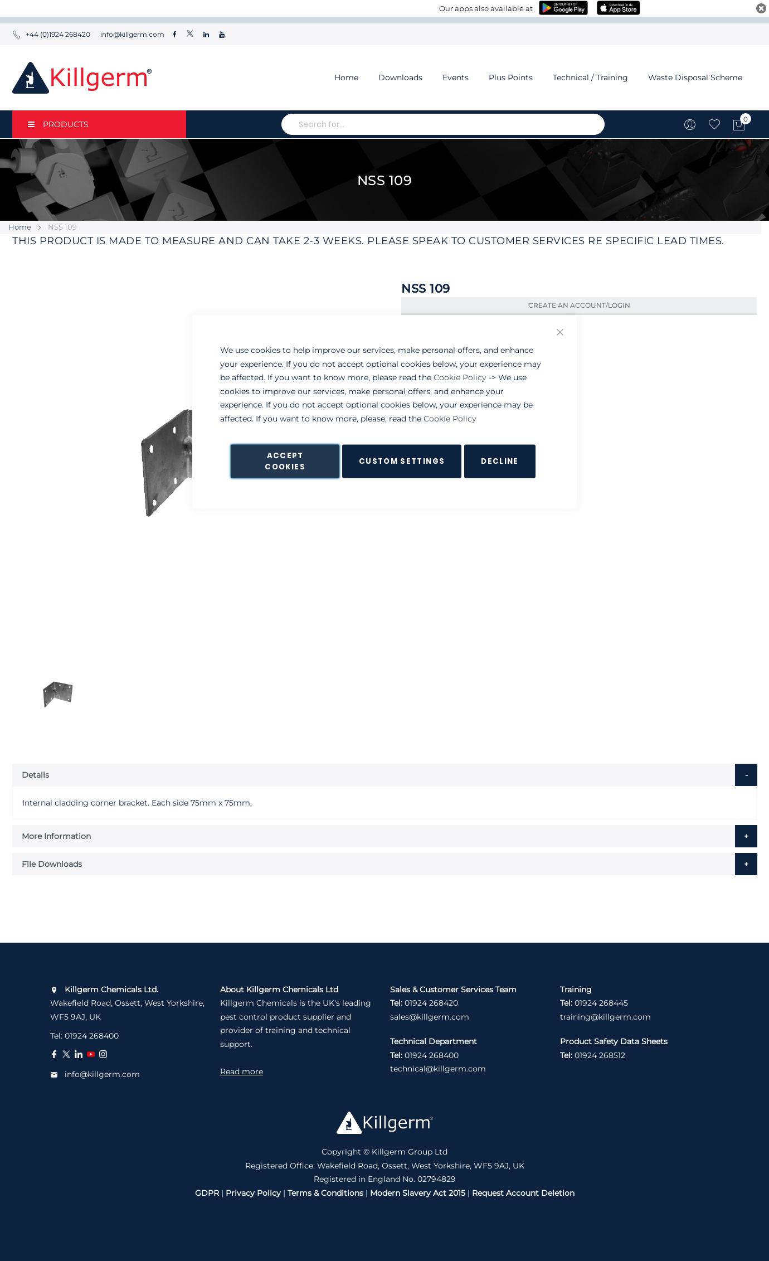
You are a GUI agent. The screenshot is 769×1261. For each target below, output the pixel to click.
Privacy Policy (253, 1193)
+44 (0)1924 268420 (51, 34)
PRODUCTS (58, 124)
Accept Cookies (285, 461)
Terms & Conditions (325, 1193)
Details (35, 775)
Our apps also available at (486, 8)
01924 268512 (600, 1055)
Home (346, 77)
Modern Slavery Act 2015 (417, 1193)
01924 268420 (431, 1003)
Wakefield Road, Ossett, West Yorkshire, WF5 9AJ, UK (127, 1003)
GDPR (207, 1193)
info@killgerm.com (131, 34)
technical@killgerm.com (438, 1069)
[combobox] (443, 124)
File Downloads (52, 864)
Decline (499, 461)
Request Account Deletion (523, 1193)
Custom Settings (402, 461)
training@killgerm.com (605, 1017)
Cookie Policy (460, 377)
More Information (56, 836)
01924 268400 (92, 1036)
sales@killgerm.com (429, 1017)
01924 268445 (601, 1003)
